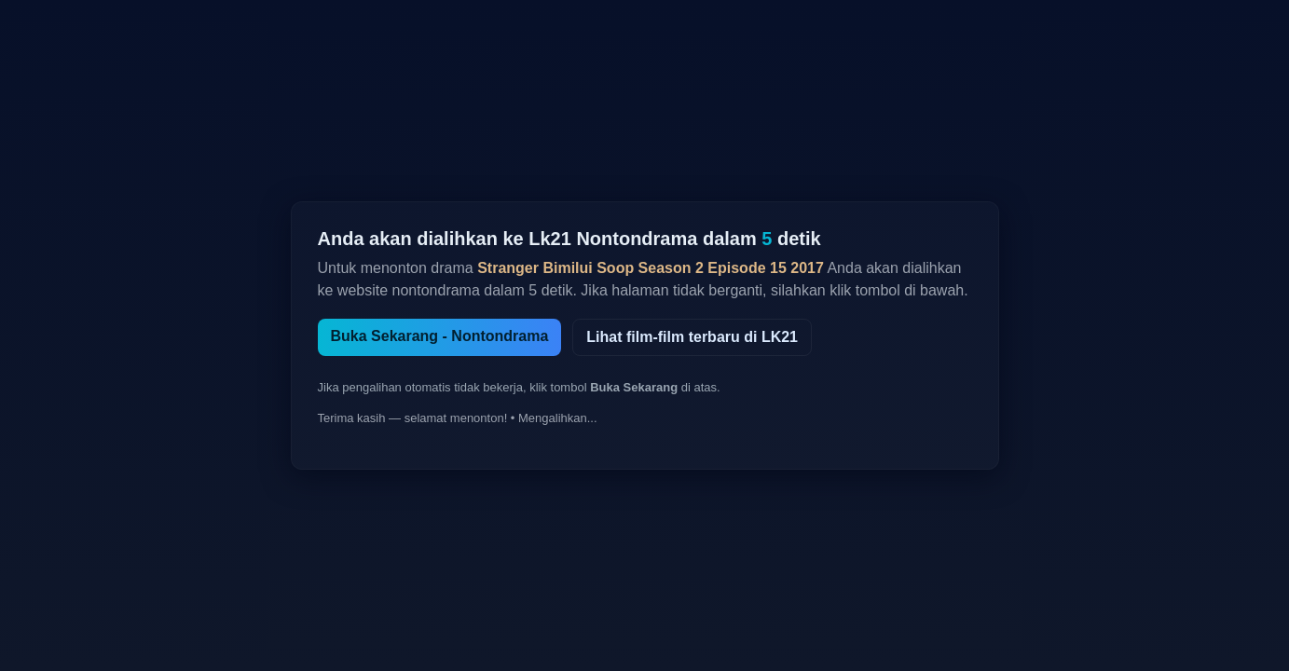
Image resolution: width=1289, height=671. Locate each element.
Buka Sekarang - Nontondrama (440, 336)
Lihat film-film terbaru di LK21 (692, 337)
